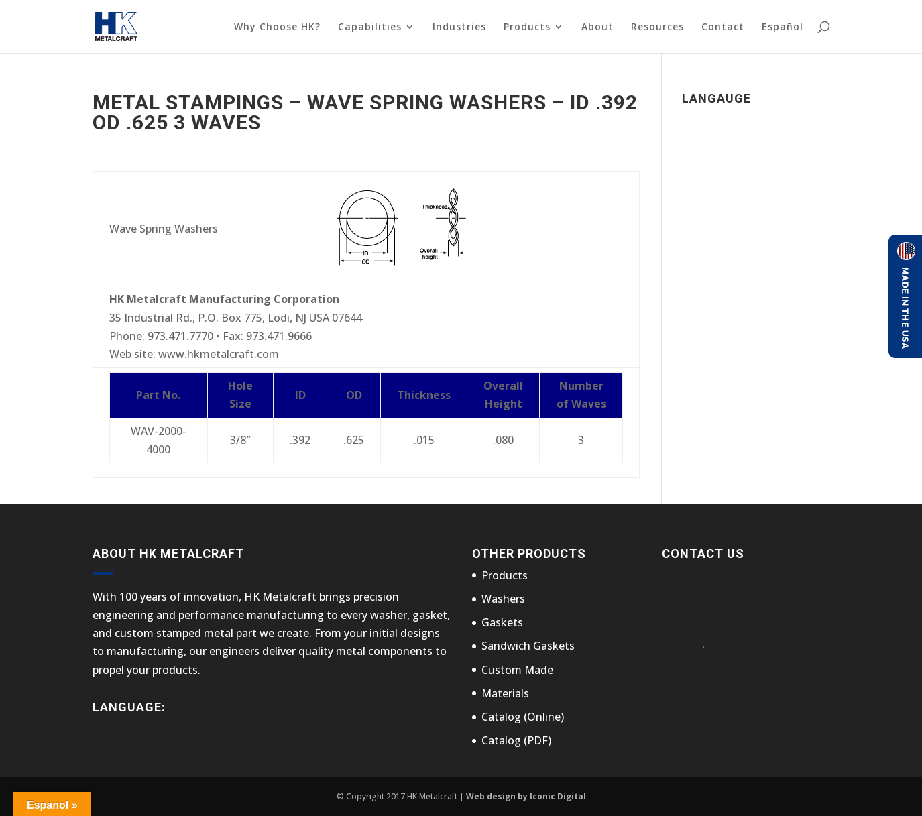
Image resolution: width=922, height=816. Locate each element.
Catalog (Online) (522, 716)
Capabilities (370, 27)
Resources (657, 27)
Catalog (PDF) (516, 740)
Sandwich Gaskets (528, 645)
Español (782, 27)
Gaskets (502, 622)
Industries (459, 27)
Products (527, 27)
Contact (722, 27)
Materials (505, 693)
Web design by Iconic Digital (526, 796)
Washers (503, 598)
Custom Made (517, 669)
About (597, 27)
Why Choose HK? (277, 27)
